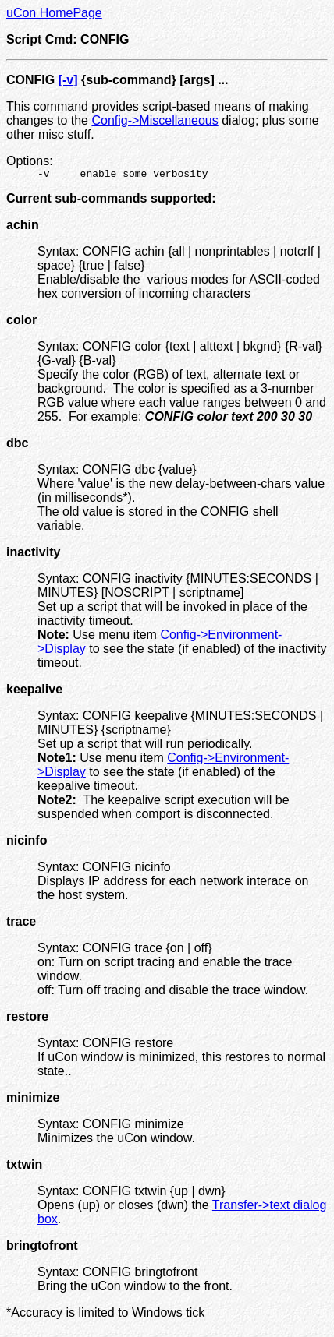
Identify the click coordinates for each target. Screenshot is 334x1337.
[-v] (68, 79)
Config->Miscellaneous (154, 120)
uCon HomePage (54, 12)
